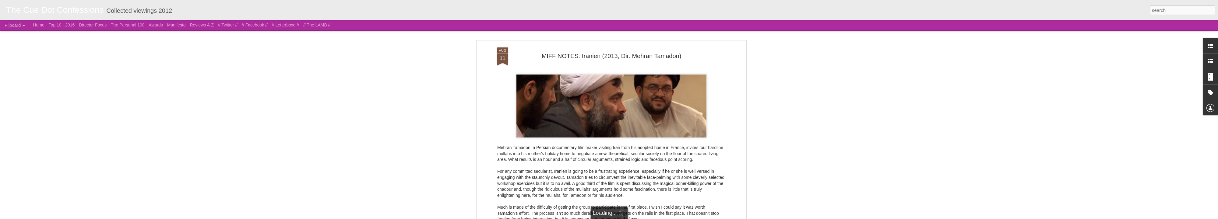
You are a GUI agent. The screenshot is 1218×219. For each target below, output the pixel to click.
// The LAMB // (316, 25)
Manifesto (176, 25)
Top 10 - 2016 (62, 25)
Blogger (639, 215)
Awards (156, 25)
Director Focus (93, 25)
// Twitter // (228, 25)
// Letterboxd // (285, 25)
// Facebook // (255, 25)
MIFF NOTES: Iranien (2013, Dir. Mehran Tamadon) (611, 31)
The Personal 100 (128, 25)
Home (38, 25)
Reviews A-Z (202, 25)
